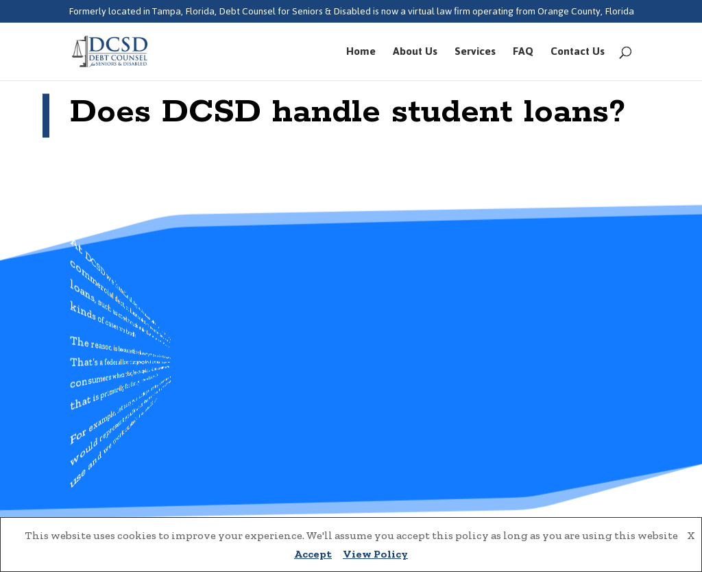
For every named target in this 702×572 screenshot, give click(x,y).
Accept (313, 553)
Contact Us (577, 54)
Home (361, 54)
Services (475, 54)
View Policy (375, 553)
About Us (415, 54)
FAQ (523, 54)
